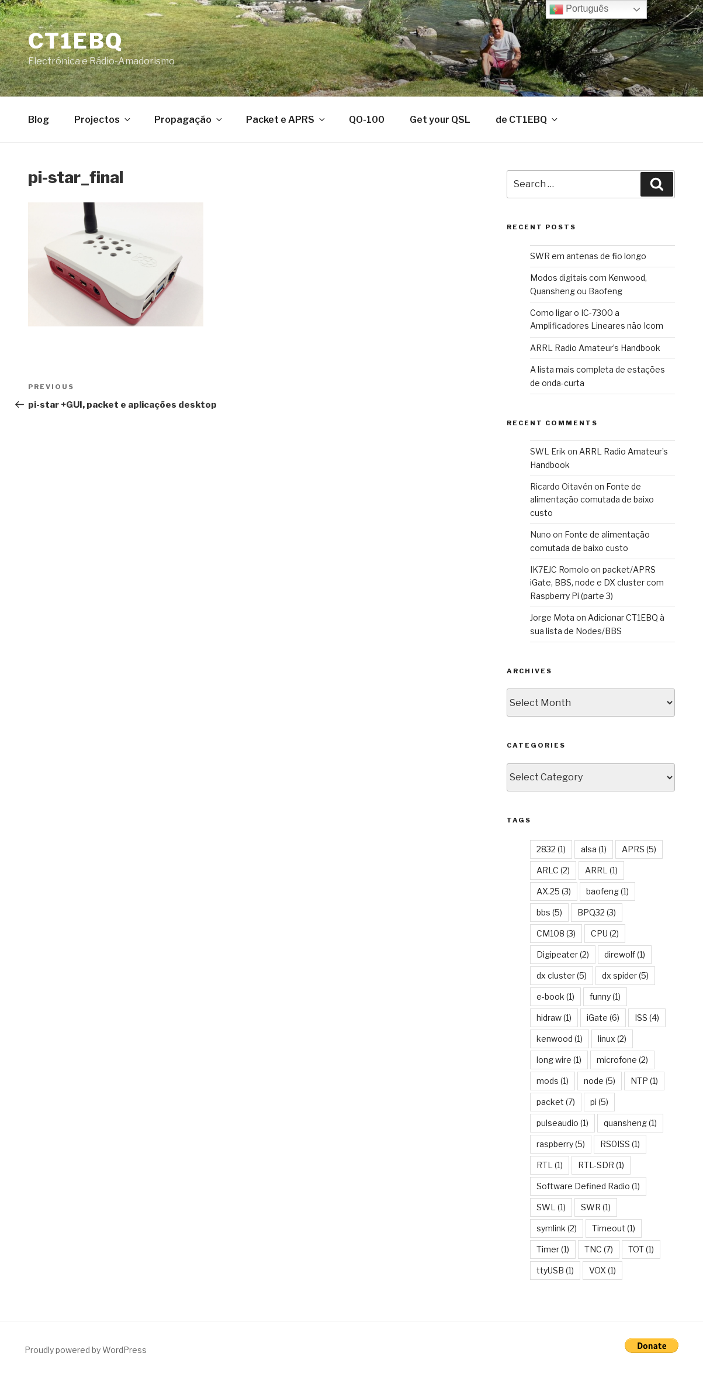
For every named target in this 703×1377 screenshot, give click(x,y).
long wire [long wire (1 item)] (558, 1060)
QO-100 (367, 119)
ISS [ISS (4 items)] (647, 1018)
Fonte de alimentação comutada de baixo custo (592, 499)
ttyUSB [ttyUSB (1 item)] (555, 1270)
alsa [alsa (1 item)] (594, 849)
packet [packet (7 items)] (555, 1102)
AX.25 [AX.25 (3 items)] (553, 891)
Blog (38, 119)
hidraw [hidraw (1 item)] (554, 1018)
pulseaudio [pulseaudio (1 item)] (562, 1123)
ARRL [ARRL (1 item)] (601, 870)
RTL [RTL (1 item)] (549, 1165)
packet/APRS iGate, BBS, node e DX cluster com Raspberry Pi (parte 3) (597, 582)
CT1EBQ (75, 41)
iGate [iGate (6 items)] (603, 1018)
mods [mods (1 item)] (552, 1081)
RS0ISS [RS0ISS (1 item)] (620, 1144)
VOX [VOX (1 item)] (602, 1270)
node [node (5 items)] (599, 1081)
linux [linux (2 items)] (612, 1039)
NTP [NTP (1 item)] (644, 1081)
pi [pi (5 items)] (599, 1102)
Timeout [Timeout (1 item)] (613, 1228)
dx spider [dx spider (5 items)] (625, 975)
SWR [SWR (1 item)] (596, 1207)
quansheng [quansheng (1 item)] (630, 1123)
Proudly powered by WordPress (86, 1350)
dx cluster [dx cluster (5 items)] (561, 975)
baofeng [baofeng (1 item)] (607, 891)
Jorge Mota (552, 617)
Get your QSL (440, 119)
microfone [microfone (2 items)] (622, 1060)
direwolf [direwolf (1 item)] (624, 954)
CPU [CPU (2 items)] (605, 933)
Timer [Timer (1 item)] (552, 1249)
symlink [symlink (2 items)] (556, 1228)
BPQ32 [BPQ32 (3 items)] (596, 912)
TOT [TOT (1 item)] (641, 1249)
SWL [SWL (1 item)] (551, 1207)
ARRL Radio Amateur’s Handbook (595, 348)
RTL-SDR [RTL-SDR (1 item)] (601, 1165)
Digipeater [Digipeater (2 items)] (562, 954)
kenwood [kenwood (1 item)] (559, 1039)
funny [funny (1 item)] (605, 996)
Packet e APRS (286, 119)
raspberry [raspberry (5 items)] (560, 1144)
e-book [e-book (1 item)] (555, 996)
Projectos (103, 119)
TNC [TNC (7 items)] (598, 1249)
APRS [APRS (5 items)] (639, 849)
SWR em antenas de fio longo (588, 256)
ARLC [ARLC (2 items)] (553, 870)
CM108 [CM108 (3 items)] (556, 933)
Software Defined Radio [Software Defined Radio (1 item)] (588, 1186)
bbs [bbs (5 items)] (549, 912)
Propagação (189, 119)
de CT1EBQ (527, 119)
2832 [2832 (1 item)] (551, 849)
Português (578, 9)
